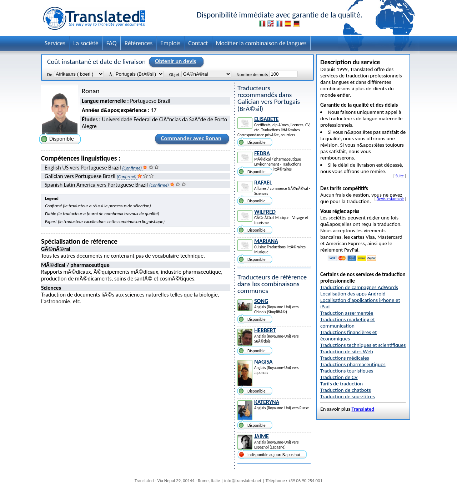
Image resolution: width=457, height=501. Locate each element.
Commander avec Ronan (190, 139)
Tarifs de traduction (341, 383)
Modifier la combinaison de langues (261, 43)
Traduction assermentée (346, 313)
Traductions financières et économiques (348, 335)
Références (139, 43)
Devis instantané (390, 198)
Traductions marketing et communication (347, 322)
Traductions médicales (344, 358)
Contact (198, 43)
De (49, 74)
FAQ (111, 43)
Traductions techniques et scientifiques (363, 345)
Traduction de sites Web (346, 351)
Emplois (170, 43)
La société (86, 43)
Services (55, 43)
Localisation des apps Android (353, 293)
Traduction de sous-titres (347, 396)
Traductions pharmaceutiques (353, 364)
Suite (400, 175)
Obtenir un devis (174, 61)
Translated (363, 409)
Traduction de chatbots (345, 390)
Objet (174, 74)
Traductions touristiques (346, 371)
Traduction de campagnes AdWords (359, 287)
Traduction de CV (339, 377)
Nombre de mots (252, 74)
